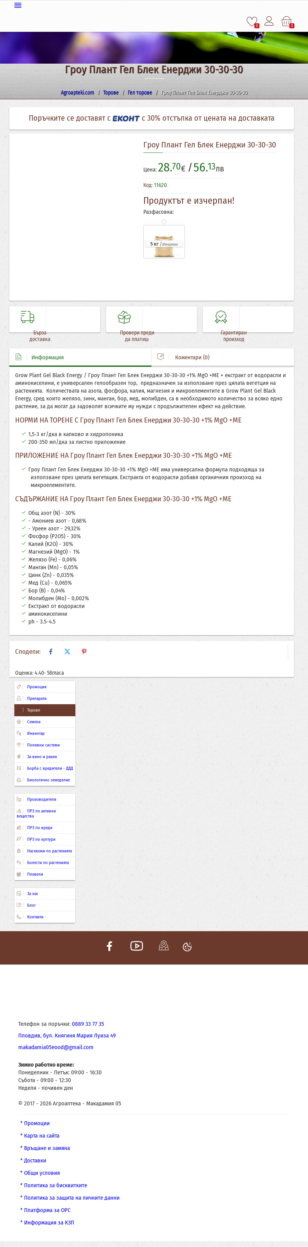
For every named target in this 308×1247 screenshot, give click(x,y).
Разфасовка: (158, 211)
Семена (28, 721)
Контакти (30, 917)
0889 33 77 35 (88, 1023)
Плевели (30, 874)
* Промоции (35, 1123)
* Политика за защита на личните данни (70, 1197)
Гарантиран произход (231, 336)
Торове (28, 710)
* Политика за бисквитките (53, 1185)
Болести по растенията (43, 862)
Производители (36, 799)
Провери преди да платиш (134, 336)
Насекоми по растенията (44, 851)
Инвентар (31, 733)
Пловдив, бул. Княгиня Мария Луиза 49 (67, 1035)
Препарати (32, 698)
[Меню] (154, 5)
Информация (39, 357)
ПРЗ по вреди (34, 827)
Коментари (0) (183, 357)
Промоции (32, 686)
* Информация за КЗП (47, 1222)
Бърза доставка (38, 336)
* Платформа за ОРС (45, 1210)
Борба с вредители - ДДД (45, 768)
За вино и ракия (37, 756)
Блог (26, 905)
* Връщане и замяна (45, 1148)
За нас (27, 893)
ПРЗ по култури (36, 839)
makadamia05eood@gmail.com (56, 1047)
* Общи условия (40, 1172)
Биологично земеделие (43, 780)
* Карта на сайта (39, 1135)
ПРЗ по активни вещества (36, 814)
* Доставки (33, 1160)
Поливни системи (38, 745)
